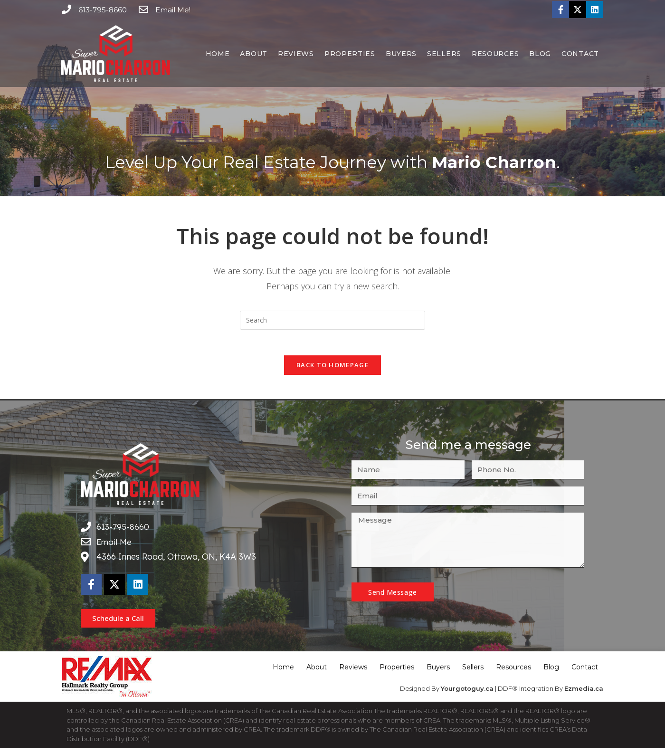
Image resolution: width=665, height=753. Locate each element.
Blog (540, 53)
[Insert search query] (332, 320)
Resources (495, 53)
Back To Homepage (332, 368)
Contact (580, 53)
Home (218, 53)
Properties (349, 53)
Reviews (296, 53)
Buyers (401, 53)
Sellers (444, 53)
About (253, 53)
